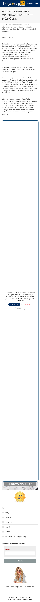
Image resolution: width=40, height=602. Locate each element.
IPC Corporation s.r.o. (24, 597)
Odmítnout (26, 304)
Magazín (7, 527)
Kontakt (7, 532)
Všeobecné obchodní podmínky (15, 536)
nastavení (20, 300)
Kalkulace (8, 517)
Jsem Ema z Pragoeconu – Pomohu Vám (20, 587)
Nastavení (20, 308)
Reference (8, 522)
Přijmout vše (14, 304)
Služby (7, 513)
